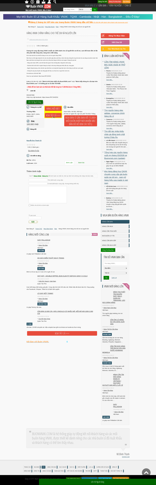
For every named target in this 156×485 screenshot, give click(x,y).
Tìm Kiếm (87, 471)
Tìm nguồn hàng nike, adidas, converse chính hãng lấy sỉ (114, 113)
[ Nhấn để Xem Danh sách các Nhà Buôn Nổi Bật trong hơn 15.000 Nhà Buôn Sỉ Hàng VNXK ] (54, 87)
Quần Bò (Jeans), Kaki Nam (47, 281)
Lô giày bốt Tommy (45, 293)
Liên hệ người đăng (34, 102)
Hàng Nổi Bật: (53, 108)
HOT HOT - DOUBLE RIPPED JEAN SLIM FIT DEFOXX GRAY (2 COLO (62, 276)
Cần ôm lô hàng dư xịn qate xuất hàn (117, 322)
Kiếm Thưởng (82, 467)
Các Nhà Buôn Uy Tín (117, 49)
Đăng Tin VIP (103, 1)
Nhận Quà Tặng (59, 471)
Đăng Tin (36, 471)
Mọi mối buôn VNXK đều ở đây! (38, 9)
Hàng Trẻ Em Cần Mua (110, 329)
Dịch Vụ (72, 467)
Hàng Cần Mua (107, 226)
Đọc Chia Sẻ (62, 467)
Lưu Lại (91, 467)
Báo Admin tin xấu (33, 150)
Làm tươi (33, 215)
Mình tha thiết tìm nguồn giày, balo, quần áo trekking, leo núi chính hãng (113, 297)
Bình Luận (69, 162)
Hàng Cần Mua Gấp (109, 245)
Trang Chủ (27, 467)
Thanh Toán (104, 471)
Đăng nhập (27, 471)
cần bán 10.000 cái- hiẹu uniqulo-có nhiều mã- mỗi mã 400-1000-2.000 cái (65, 312)
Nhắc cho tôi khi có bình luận (40, 205)
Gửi (32, 222)
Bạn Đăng (126, 1)
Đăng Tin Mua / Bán (117, 36)
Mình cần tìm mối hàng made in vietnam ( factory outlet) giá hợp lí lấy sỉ (113, 380)
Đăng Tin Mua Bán (115, 1)
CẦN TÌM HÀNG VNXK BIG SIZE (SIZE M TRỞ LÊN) (114, 65)
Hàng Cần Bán (43, 245)
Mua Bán (36, 467)
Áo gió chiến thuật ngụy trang (50, 258)
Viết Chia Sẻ (117, 42)
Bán (43, 467)
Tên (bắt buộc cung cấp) (55, 180)
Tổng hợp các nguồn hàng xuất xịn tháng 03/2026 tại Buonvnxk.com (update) (116, 155)
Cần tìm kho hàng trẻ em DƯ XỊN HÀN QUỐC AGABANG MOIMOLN (113, 349)
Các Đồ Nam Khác (44, 319)
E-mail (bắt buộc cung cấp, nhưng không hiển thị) (63, 183)
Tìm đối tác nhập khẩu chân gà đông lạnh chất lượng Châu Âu (114, 134)
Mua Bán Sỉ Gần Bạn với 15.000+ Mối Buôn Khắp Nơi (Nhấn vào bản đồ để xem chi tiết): (80, 121)
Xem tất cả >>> (53, 115)
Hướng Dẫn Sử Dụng (102, 467)
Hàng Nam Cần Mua (109, 308)
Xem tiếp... (109, 80)
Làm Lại (114, 277)
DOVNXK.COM (125, 457)
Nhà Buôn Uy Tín (108, 236)
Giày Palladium (43, 240)
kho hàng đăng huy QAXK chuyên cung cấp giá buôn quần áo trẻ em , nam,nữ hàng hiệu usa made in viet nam (116, 177)
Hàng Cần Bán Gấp (109, 240)
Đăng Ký (45, 176)
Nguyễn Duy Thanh (34, 140)
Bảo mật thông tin (116, 471)
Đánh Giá (81, 162)
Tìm (94, 9)
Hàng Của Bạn (47, 471)
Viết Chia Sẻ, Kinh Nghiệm (74, 471)
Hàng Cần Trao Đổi (109, 231)
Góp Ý (95, 471)
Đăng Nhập (37, 176)
